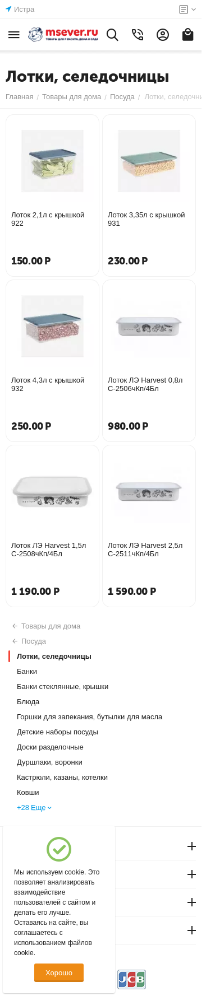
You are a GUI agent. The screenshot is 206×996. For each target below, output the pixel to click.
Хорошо (58, 973)
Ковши (28, 792)
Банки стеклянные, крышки (62, 686)
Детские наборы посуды (57, 732)
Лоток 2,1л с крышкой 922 (47, 219)
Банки (27, 671)
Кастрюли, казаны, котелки (62, 777)
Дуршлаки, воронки (50, 762)
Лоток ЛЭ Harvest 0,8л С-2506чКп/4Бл (145, 384)
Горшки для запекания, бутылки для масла (89, 717)
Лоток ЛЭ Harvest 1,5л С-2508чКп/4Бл (48, 549)
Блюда (28, 701)
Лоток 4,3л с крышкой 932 (47, 384)
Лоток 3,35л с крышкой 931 (146, 219)
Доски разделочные (50, 747)
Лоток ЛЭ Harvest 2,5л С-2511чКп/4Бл (145, 549)
